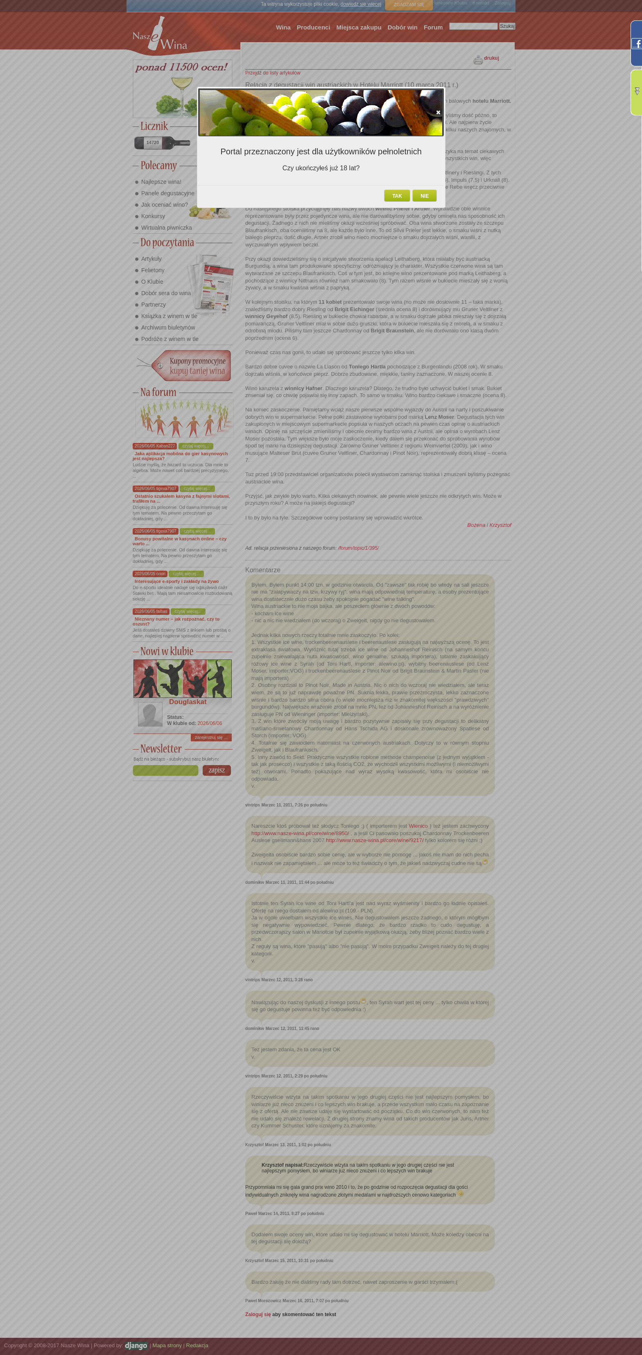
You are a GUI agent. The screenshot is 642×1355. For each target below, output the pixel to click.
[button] (438, 112)
